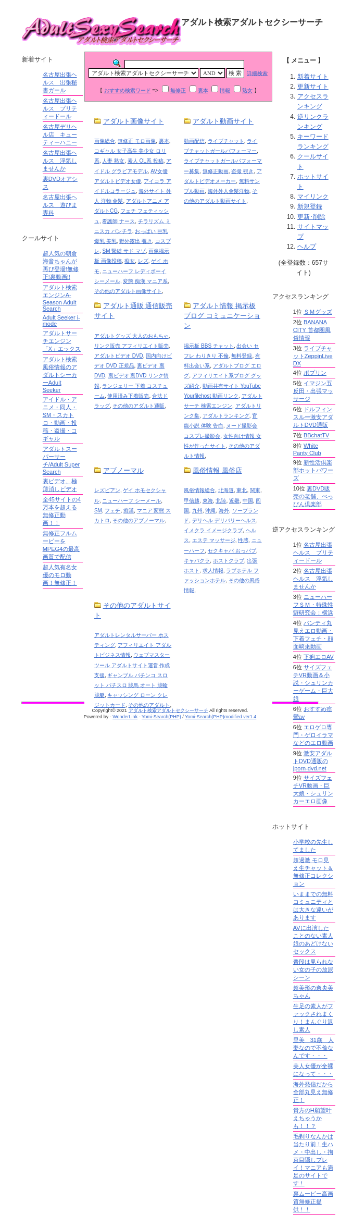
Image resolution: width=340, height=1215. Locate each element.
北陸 (221, 501)
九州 (197, 510)
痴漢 (128, 510)
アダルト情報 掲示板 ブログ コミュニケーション (222, 315)
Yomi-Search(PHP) (161, 716)
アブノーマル (123, 470)
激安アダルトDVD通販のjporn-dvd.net (312, 760)
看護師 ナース (118, 221)
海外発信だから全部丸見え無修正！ (313, 1092)
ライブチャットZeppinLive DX (313, 355)
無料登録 (241, 356)
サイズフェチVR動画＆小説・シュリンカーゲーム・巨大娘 (313, 683)
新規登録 (309, 206)
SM (98, 510)
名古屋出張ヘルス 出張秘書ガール (60, 82)
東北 (241, 490)
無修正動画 (216, 171)
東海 (208, 501)
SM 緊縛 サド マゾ (123, 251)
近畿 (234, 501)
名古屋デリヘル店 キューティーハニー (60, 134)
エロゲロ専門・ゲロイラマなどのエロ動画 (313, 735)
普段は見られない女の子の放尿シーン (313, 969)
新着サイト (313, 76)
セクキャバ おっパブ (232, 551)
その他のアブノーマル (138, 520)
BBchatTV (317, 435)
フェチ (112, 510)
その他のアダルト (149, 705)
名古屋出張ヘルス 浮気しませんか (60, 160)
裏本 (203, 90)
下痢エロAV (319, 657)
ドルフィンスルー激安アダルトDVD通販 (313, 417)
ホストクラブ (228, 560)
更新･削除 (311, 216)
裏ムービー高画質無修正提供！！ (313, 1201)
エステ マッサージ (213, 540)
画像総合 (104, 141)
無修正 (178, 90)
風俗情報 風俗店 (217, 470)
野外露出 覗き (135, 241)
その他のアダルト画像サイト (128, 291)
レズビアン (107, 490)
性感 (243, 540)
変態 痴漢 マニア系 (145, 281)
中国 (248, 501)
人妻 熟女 (113, 161)
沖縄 (210, 510)
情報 (225, 90)
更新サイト (313, 86)
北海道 (226, 490)
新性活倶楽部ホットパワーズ (313, 470)
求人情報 (213, 570)
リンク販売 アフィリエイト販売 (131, 346)
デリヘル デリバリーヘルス (224, 520)
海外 (224, 510)
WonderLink (124, 716)
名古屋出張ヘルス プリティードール (60, 108)
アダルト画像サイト (133, 121)
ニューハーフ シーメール (131, 501)
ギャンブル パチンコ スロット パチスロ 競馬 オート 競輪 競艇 (131, 685)
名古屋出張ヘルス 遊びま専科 (60, 205)
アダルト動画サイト (223, 121)
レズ (143, 261)
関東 (255, 490)
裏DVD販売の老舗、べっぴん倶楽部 (313, 496)
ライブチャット (226, 141)
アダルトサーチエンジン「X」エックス (62, 341)
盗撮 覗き (242, 171)
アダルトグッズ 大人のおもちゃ (131, 336)
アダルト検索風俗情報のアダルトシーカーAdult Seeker (60, 374)
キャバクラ (197, 560)
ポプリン (315, 373)
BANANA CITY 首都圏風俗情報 (312, 330)
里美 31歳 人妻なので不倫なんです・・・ (313, 1048)
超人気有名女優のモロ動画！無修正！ (60, 575)
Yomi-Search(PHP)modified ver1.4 (220, 716)
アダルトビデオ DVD (118, 356)
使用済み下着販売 (128, 396)
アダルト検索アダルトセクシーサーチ (168, 710)
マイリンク (313, 196)
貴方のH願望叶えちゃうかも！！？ (312, 1118)
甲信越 (191, 501)
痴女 (129, 261)
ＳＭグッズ (318, 312)
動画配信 (194, 141)
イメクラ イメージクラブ (213, 530)
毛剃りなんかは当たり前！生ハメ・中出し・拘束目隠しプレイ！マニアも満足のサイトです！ (313, 1159)
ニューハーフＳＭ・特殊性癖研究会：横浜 (313, 605)
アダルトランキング (226, 416)
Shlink (13, 8)
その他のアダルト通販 (138, 406)
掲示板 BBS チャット (209, 346)
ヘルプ (306, 246)
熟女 (247, 90)
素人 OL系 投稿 (145, 161)
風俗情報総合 (199, 490)
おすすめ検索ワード (127, 90)
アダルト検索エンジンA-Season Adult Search (60, 298)
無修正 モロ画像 (137, 141)
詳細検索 (257, 73)
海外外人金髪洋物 (228, 191)
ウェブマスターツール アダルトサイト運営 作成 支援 (132, 665)
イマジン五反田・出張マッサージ (313, 391)
